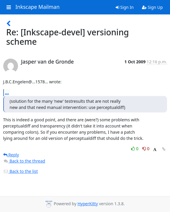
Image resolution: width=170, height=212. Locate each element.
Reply (11, 155)
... (7, 92)
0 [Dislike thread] (146, 148)
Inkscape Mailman (37, 7)
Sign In (125, 7)
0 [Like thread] (135, 148)
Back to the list (20, 171)
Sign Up (152, 7)
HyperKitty (87, 203)
